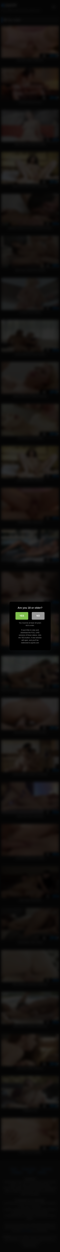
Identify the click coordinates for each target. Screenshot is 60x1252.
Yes (22, 616)
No (38, 616)
